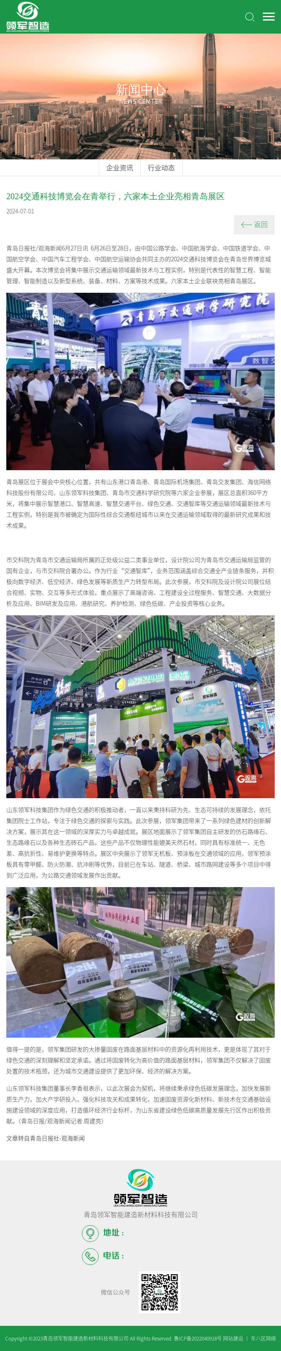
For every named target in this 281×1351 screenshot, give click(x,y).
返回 (254, 224)
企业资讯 (119, 167)
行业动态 (161, 167)
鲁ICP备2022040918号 (198, 1338)
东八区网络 (263, 1338)
